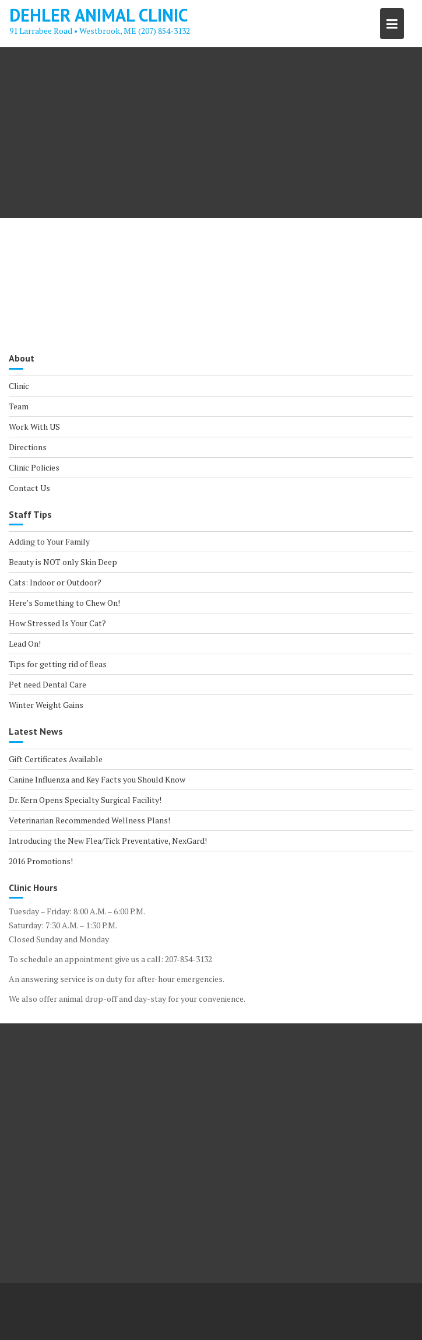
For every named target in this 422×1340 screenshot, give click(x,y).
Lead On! (25, 643)
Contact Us (29, 487)
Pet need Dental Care (47, 684)
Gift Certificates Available (56, 758)
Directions (28, 446)
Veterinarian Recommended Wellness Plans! (89, 820)
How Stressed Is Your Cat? (57, 623)
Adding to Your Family (49, 541)
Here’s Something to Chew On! (64, 602)
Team (19, 406)
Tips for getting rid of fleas (58, 663)
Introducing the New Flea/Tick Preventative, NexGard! (108, 840)
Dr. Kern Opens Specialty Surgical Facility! (85, 799)
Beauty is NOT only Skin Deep (63, 561)
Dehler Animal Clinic (98, 14)
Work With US (34, 426)
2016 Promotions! (41, 861)
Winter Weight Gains (46, 704)
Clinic (19, 385)
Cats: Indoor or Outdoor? (55, 582)
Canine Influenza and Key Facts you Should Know (97, 779)
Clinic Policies (34, 467)
